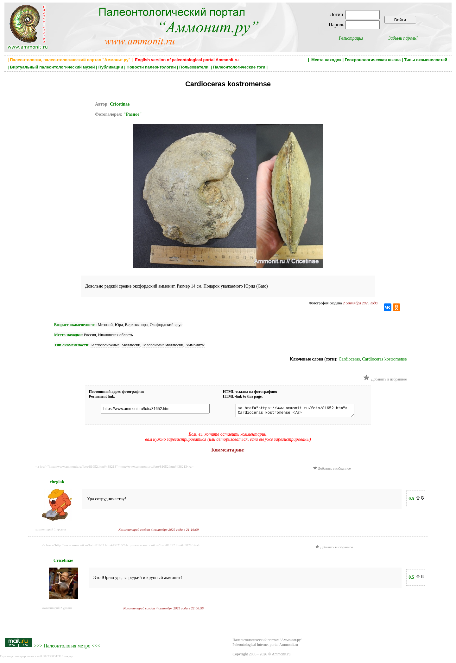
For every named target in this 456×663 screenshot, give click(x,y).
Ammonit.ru (281, 656)
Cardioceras (349, 359)
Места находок (326, 59)
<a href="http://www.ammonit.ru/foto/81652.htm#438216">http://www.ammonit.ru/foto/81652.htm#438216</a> (121, 547)
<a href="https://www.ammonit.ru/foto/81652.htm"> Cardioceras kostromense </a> (291, 411)
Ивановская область (115, 334)
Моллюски (131, 344)
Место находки (68, 334)
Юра (119, 324)
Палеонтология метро (66, 647)
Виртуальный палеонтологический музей (52, 67)
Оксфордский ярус (166, 324)
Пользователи (194, 67)
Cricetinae (120, 104)
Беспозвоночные (105, 344)
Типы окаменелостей (425, 59)
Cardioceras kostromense (384, 359)
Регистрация (351, 38)
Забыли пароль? (403, 38)
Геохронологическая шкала (373, 59)
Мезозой (105, 324)
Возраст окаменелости (75, 324)
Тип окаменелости (71, 344)
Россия (90, 334)
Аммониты (195, 344)
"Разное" (133, 114)
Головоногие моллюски (162, 344)
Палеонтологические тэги (239, 67)
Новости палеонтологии (151, 67)
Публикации (110, 67)
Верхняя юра (136, 324)
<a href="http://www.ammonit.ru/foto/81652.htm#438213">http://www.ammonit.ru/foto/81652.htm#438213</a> (114, 468)
